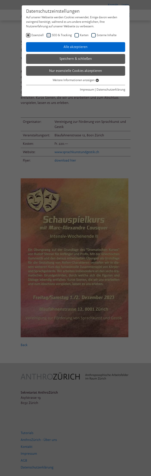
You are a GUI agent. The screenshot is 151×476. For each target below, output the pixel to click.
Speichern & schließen (75, 59)
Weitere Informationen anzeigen (75, 80)
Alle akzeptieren (75, 47)
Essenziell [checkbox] (37, 35)
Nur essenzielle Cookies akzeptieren (75, 71)
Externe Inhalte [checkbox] (107, 35)
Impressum (87, 89)
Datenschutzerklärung (111, 89)
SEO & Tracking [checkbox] (62, 35)
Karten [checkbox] (84, 35)
